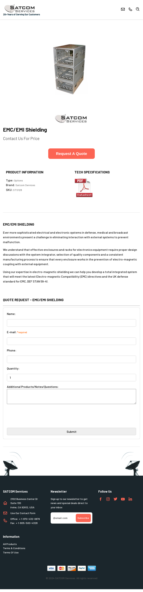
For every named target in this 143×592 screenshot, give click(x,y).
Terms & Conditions (14, 550)
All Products (10, 546)
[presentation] (35, 420)
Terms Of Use (11, 555)
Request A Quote (71, 153)
